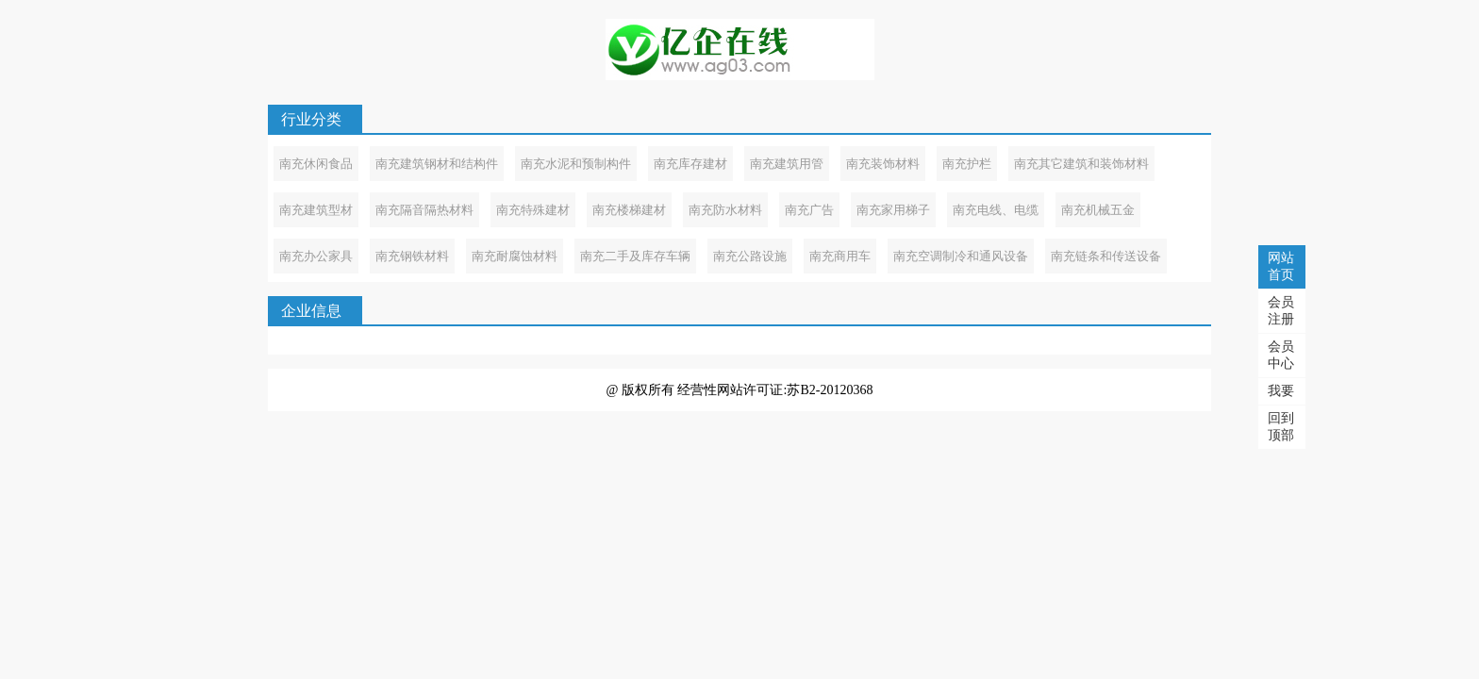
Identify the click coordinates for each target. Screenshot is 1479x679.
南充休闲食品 (316, 164)
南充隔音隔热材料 (424, 210)
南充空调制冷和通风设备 (960, 256)
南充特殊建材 (533, 210)
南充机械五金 (1098, 210)
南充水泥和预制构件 (576, 164)
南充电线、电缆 (996, 210)
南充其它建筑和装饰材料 (1081, 164)
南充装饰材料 (883, 164)
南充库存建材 (690, 164)
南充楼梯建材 (629, 210)
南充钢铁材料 (412, 256)
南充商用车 (840, 256)
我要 (1281, 391)
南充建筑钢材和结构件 (436, 164)
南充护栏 (966, 164)
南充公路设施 (750, 256)
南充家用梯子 (893, 210)
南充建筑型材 (316, 210)
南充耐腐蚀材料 (514, 256)
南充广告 (809, 210)
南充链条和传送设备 (1106, 256)
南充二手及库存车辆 (635, 256)
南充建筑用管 (786, 164)
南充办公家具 (316, 256)
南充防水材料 (725, 210)
